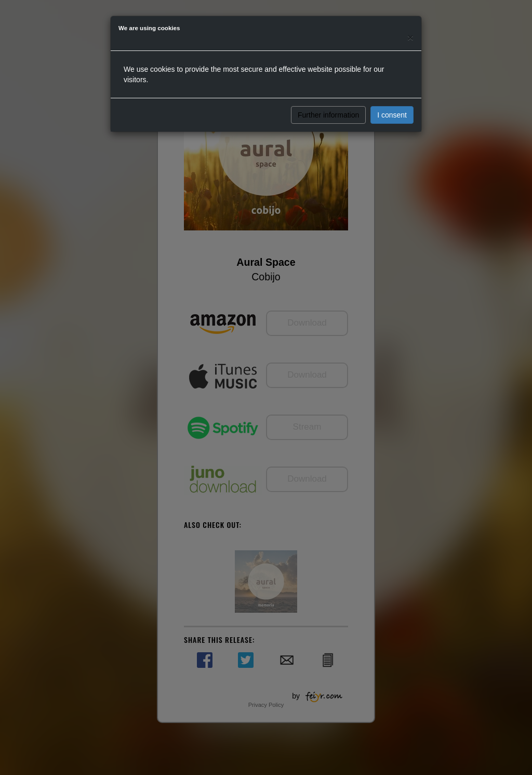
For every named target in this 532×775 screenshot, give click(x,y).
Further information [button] (328, 115)
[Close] (410, 37)
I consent (392, 115)
